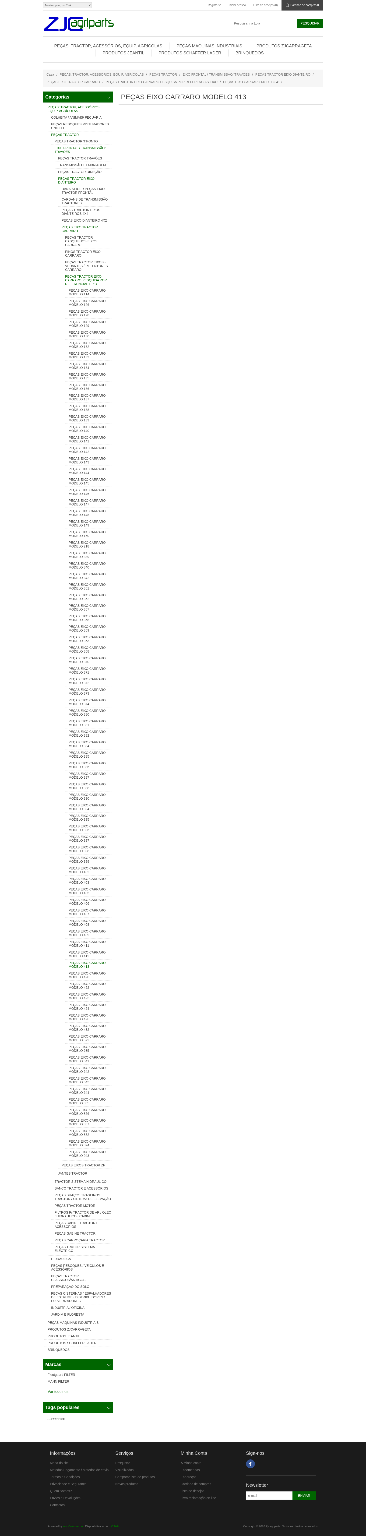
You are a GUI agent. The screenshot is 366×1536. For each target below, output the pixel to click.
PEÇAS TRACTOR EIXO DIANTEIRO (282, 74)
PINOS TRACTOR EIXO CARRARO (83, 253)
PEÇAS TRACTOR (163, 74)
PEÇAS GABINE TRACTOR (75, 1233)
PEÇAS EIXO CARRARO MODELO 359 (87, 628)
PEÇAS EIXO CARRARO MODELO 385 (87, 754)
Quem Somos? (61, 1491)
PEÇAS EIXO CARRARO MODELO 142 (87, 450)
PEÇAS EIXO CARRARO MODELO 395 (87, 817)
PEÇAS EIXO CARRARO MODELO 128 (87, 313)
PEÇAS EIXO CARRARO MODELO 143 (87, 460)
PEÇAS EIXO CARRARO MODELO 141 (87, 439)
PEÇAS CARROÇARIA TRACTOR (80, 1240)
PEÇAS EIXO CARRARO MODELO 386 (87, 765)
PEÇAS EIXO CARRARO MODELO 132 (87, 345)
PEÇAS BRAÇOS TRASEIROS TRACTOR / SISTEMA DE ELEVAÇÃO (83, 1197)
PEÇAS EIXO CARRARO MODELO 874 (87, 1143)
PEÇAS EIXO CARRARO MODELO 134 (87, 366)
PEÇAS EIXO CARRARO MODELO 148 (87, 513)
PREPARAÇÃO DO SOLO (70, 1287)
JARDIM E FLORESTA (67, 1314)
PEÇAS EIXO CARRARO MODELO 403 (87, 880)
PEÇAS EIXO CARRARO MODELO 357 (87, 607)
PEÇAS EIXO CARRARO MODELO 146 (87, 492)
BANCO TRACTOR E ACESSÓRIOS (81, 1188)
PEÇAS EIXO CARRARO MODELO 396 (87, 828)
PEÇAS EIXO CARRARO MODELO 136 (87, 387)
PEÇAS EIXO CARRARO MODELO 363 (87, 639)
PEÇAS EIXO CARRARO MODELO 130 (87, 334)
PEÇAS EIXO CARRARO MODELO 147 (87, 502)
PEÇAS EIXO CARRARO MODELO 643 (87, 1080)
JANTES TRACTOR (72, 1173)
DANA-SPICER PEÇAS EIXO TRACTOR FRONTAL (83, 190)
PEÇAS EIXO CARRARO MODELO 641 (87, 1059)
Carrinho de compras (196, 1484)
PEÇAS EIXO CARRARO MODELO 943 (87, 1154)
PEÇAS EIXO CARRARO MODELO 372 (87, 681)
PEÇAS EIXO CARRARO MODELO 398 (87, 849)
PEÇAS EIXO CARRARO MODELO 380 (87, 712)
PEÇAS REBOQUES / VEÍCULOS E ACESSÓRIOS (77, 1267)
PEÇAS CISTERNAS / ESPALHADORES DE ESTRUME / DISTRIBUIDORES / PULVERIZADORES (81, 1297)
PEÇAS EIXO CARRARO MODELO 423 (87, 996)
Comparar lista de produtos (135, 1477)
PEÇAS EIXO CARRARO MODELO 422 (87, 985)
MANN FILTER (58, 1381)
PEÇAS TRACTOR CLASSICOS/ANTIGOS (68, 1278)
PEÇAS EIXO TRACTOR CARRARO (73, 82)
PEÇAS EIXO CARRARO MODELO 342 (87, 576)
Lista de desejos (192, 1491)
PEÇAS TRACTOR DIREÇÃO (80, 172)
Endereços (188, 1477)
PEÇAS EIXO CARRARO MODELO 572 (87, 1038)
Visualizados (124, 1470)
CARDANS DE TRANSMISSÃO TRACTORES (85, 201)
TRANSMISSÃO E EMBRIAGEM (82, 165)
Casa (50, 74)
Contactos (57, 1505)
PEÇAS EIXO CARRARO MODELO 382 (87, 733)
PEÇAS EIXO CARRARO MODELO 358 (87, 618)
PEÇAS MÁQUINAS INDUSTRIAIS (209, 46)
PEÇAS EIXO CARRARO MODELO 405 (87, 891)
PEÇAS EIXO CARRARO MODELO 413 (87, 964)
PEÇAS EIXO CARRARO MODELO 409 (87, 933)
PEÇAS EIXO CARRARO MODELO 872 (87, 1133)
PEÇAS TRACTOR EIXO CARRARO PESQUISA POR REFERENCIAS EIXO (162, 82)
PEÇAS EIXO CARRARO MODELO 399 (87, 859)
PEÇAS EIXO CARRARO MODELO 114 (87, 292)
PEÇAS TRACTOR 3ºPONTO (76, 141)
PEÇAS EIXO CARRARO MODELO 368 (87, 649)
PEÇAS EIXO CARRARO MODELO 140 (87, 429)
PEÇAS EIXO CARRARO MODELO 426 (87, 1017)
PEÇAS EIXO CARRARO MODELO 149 (87, 523)
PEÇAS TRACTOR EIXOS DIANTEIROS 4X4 (81, 211)
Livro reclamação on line (198, 1498)
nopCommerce (73, 1526)
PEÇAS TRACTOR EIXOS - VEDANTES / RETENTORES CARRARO (86, 266)
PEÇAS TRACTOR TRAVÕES (80, 158)
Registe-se (214, 5)
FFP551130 (55, 1419)
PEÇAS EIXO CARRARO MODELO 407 (87, 912)
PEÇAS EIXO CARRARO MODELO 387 (87, 775)
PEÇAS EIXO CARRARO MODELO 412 (87, 954)
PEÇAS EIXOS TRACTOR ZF (83, 1165)
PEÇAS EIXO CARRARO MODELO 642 (87, 1069)
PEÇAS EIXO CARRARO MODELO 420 (87, 975)
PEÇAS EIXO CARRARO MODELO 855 (87, 1101)
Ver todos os (58, 1392)
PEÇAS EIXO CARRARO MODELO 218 (87, 544)
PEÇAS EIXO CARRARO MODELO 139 (87, 418)
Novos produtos (126, 1484)
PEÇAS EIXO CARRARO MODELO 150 (87, 534)
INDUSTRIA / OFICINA (67, 1308)
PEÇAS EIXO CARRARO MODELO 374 (87, 702)
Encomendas (190, 1470)
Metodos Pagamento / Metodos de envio (79, 1470)
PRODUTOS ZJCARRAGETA (284, 46)
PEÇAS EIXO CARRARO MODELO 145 (87, 481)
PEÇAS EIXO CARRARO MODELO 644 (87, 1091)
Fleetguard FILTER (61, 1375)
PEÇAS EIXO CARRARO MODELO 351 (87, 586)
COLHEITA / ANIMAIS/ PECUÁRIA (76, 117)
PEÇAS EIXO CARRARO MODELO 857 (87, 1122)
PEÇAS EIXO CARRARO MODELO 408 (87, 922)
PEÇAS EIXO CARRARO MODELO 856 (87, 1112)
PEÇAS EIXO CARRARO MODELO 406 (87, 901)
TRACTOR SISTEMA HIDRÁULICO (80, 1181)
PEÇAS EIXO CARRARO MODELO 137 (87, 397)
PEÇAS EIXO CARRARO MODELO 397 (87, 838)
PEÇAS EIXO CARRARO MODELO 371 (87, 670)
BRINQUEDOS (250, 53)
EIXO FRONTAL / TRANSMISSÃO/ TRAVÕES (216, 74)
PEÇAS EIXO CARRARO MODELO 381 (87, 723)
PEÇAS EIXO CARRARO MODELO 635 (87, 1048)
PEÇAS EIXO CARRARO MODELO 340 (87, 565)
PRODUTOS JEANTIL (123, 53)
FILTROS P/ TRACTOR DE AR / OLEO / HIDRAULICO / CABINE (83, 1214)
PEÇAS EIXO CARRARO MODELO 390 (87, 796)
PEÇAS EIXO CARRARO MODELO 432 (87, 1027)
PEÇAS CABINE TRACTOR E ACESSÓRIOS (77, 1225)
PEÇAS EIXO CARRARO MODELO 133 (87, 355)
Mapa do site (59, 1463)
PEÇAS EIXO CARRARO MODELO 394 (87, 807)
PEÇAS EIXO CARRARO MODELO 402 (87, 870)
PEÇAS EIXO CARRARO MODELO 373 (87, 691)
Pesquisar (122, 1463)
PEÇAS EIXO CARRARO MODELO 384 (87, 744)
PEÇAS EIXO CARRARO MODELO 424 (87, 1006)
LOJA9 (114, 1526)
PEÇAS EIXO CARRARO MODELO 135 (87, 376)
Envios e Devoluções (65, 1498)
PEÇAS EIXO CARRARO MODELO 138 (87, 408)
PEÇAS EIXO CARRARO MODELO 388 (87, 786)
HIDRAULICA (61, 1259)
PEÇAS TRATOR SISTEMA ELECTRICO (75, 1249)
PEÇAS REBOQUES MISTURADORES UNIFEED (80, 126)
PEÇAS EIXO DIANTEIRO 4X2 (84, 220)
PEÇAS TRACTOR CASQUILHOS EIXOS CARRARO (81, 241)
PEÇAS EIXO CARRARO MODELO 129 (87, 324)
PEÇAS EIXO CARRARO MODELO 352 (87, 597)
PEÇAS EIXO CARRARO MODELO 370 (87, 660)
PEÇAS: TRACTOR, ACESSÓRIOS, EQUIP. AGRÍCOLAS (108, 46)
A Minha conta (191, 1463)
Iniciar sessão (237, 5)
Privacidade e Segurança (68, 1484)
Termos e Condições (65, 1477)
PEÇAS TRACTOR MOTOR (75, 1206)
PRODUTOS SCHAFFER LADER (189, 53)
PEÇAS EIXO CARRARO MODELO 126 (87, 303)
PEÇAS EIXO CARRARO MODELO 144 (87, 471)
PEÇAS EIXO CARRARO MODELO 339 (87, 555)
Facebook (250, 1463)
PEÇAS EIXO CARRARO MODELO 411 (87, 943)
